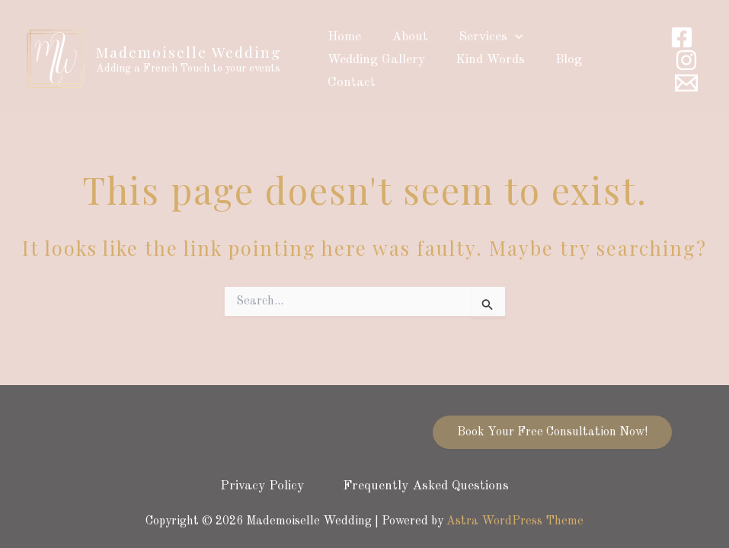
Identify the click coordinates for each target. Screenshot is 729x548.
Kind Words (483, 59)
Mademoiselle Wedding (189, 52)
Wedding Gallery (374, 59)
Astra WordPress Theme (515, 521)
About (403, 36)
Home (342, 36)
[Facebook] (681, 37)
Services (479, 37)
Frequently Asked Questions (430, 486)
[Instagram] (686, 60)
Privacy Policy (259, 486)
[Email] (686, 83)
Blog (557, 59)
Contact (349, 82)
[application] (503, 37)
